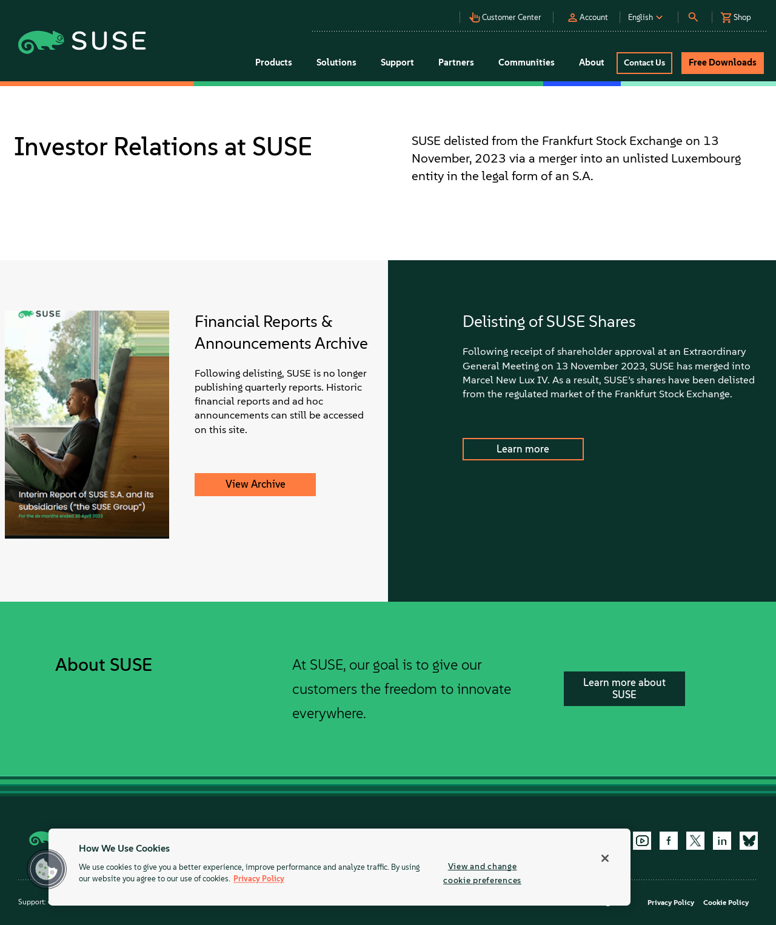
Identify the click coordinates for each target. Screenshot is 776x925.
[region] (339, 867)
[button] (418, 12)
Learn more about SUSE (624, 688)
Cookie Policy (726, 902)
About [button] (591, 62)
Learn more (523, 449)
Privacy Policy (670, 902)
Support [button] (397, 62)
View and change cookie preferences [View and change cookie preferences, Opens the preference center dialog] (482, 873)
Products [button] (273, 62)
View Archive (256, 484)
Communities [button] (526, 62)
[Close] (605, 858)
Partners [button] (456, 62)
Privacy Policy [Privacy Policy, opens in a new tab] (258, 879)
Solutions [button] (336, 62)
